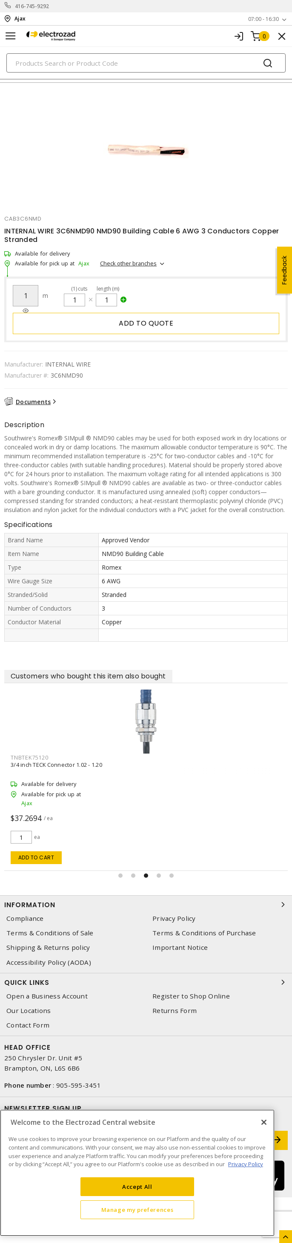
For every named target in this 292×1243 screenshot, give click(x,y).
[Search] (146, 63)
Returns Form (174, 1011)
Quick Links (146, 982)
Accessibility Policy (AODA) (48, 962)
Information (146, 904)
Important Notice (180, 947)
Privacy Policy (174, 918)
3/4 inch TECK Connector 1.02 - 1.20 (56, 765)
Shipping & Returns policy (48, 947)
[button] (120, 875)
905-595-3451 (78, 1085)
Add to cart (36, 857)
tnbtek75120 (29, 757)
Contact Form (27, 1025)
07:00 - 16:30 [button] (263, 19)
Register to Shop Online (191, 996)
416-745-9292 (32, 6)
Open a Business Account (47, 996)
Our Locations (28, 1011)
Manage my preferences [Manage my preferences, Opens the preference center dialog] (137, 1210)
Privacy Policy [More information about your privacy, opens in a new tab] (245, 1164)
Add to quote (146, 323)
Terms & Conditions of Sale (50, 933)
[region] (137, 1172)
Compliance (25, 918)
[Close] (264, 1122)
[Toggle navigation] (10, 36)
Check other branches (128, 263)
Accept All (137, 1187)
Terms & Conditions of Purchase (204, 933)
